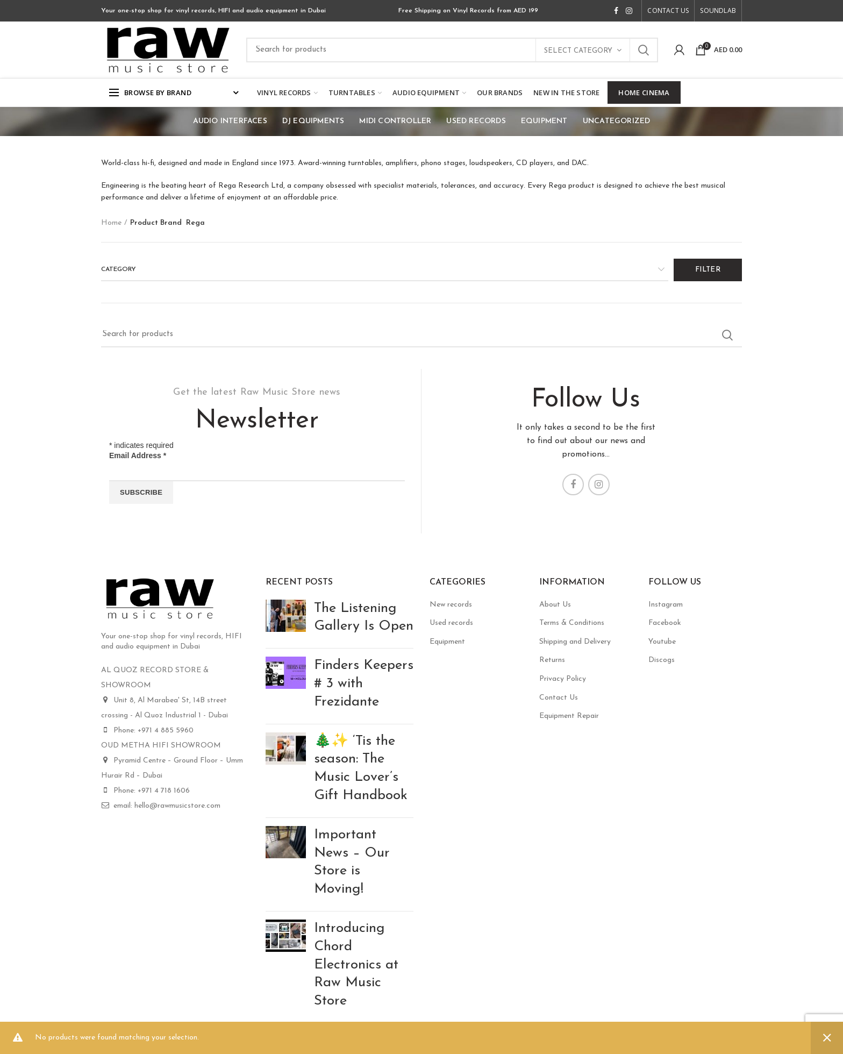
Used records (451, 623)
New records (451, 605)
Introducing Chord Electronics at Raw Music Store (356, 964)
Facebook (664, 623)
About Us (555, 605)
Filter (707, 269)
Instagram (665, 605)
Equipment (447, 642)
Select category (578, 50)
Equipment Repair (569, 716)
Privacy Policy (562, 679)
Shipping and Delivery (575, 642)
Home (111, 223)
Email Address (137, 455)
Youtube (662, 642)
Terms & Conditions (571, 623)
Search (643, 50)
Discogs (661, 660)
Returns (552, 660)
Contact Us (558, 698)
